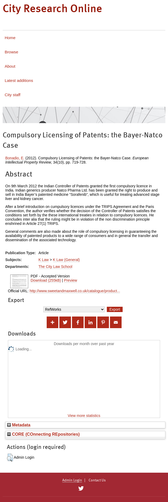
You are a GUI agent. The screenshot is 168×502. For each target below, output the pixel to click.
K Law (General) (66, 260)
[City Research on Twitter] (81, 488)
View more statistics (84, 415)
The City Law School (55, 266)
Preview (70, 280)
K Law (44, 260)
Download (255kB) (46, 280)
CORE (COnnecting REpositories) (43, 434)
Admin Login (72, 480)
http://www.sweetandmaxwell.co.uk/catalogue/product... (75, 291)
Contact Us (97, 480)
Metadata (18, 424)
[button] (10, 458)
